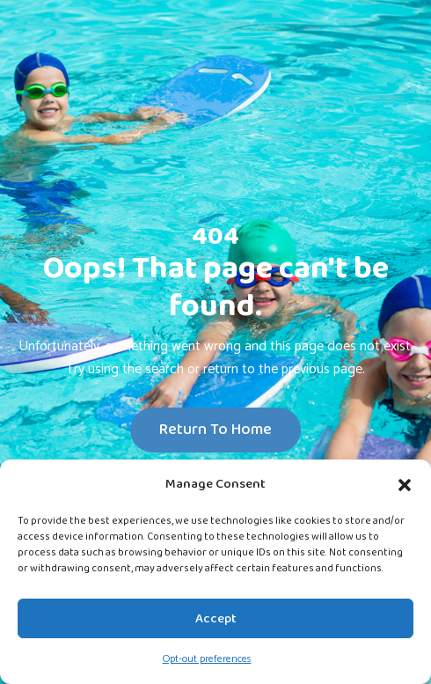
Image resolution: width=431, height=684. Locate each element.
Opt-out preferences (207, 659)
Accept (216, 618)
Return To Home (215, 430)
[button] (404, 484)
